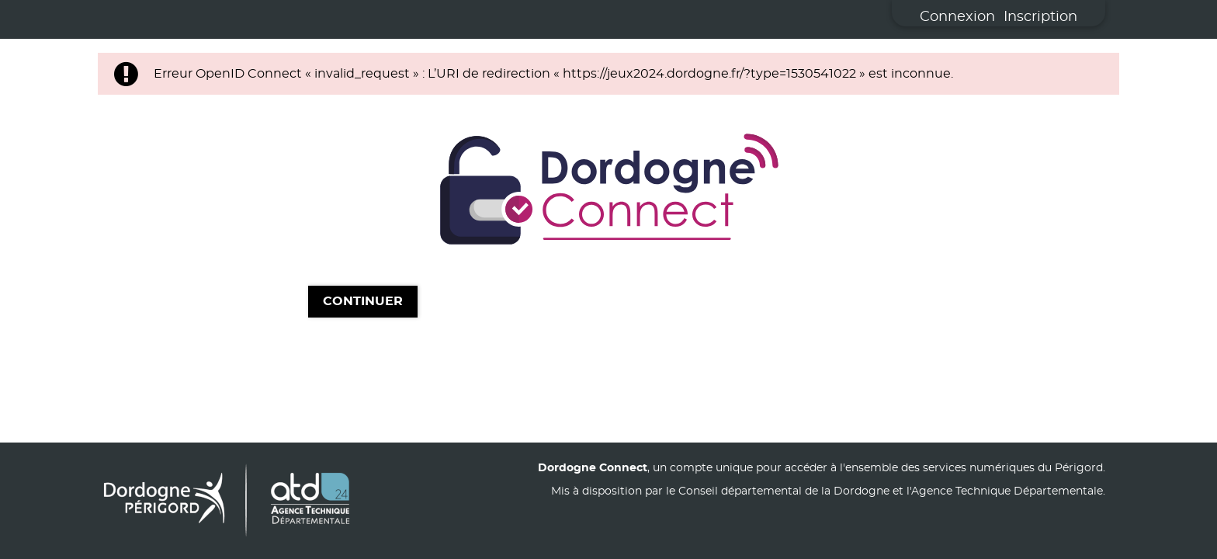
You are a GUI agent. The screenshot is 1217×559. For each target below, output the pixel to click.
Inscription (1040, 17)
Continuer (363, 302)
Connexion (957, 17)
